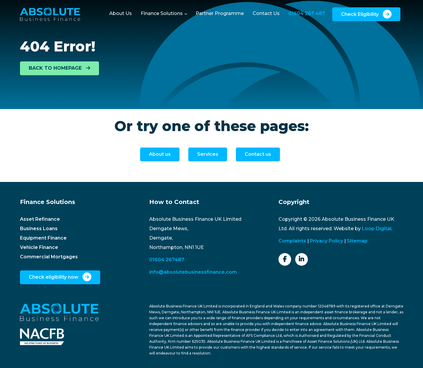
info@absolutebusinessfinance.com (193, 272)
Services (207, 154)
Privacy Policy (326, 241)
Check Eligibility (366, 14)
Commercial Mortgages (49, 257)
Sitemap (357, 241)
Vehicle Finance (39, 247)
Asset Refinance (40, 219)
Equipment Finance (43, 238)
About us (160, 154)
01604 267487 (166, 259)
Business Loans (39, 228)
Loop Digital (376, 228)
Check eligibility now (60, 276)
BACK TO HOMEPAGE (59, 68)
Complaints (292, 241)
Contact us (258, 154)
